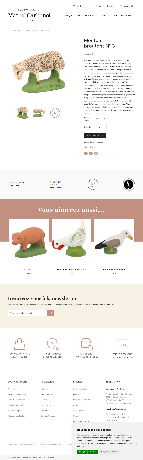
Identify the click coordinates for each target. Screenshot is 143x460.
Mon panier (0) (126, 6)
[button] (88, 6)
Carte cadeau (109, 16)
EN (81, 6)
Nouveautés (91, 16)
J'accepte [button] (82, 452)
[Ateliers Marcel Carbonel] (29, 15)
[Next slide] (138, 247)
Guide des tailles (92, 147)
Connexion (110, 6)
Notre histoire (47, 389)
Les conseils (46, 400)
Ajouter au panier (95, 135)
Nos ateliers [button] (127, 16)
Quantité (87, 127)
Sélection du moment (17, 394)
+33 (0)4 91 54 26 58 (88, 357)
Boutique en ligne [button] (72, 16)
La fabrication (47, 394)
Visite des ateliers (48, 405)
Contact (98, 6)
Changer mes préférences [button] (110, 452)
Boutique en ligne (14, 31)
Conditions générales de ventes (21, 444)
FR (74, 6)
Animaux (28, 31)
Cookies (68, 444)
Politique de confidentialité (50, 444)
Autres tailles (87, 118)
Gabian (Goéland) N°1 (114, 269)
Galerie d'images (48, 416)
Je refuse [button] (93, 452)
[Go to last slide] (4, 247)
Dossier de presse (81, 421)
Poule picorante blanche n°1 (71, 269)
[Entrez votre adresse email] (27, 313)
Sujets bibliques (15, 410)
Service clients (79, 389)
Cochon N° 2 (29, 269)
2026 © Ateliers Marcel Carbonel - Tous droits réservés (31, 457)
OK (50, 313)
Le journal (45, 410)
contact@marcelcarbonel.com (118, 403)
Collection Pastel (15, 405)
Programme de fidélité (83, 400)
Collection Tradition (16, 400)
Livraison (77, 394)
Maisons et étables (16, 416)
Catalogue (77, 405)
